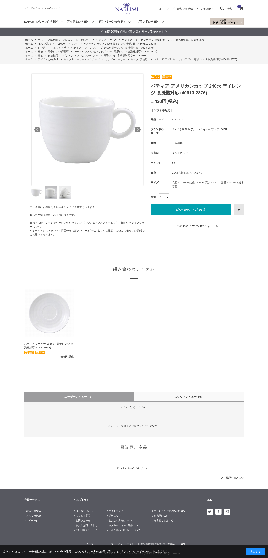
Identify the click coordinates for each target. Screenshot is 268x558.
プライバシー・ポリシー (123, 544)
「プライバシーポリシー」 (136, 551)
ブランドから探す (148, 21)
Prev (37, 130)
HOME (183, 544)
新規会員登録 (185, 8)
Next (138, 130)
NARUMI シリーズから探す (41, 21)
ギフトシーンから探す (112, 21)
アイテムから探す (78, 21)
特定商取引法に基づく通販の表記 (158, 544)
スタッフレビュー (189, 396)
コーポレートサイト (96, 544)
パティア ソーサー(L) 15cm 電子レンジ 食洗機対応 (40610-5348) (48, 345)
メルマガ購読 (33, 515)
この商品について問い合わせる (197, 226)
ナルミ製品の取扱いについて (124, 530)
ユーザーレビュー (79, 396)
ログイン (164, 8)
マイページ (32, 520)
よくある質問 (83, 515)
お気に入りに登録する (239, 209)
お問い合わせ (83, 520)
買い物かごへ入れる (191, 210)
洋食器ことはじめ (163, 520)
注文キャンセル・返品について (126, 525)
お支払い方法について (121, 520)
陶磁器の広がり (162, 515)
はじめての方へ (84, 510)
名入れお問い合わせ (87, 525)
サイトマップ (116, 510)
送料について (116, 515)
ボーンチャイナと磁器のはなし (171, 510)
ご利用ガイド (209, 8)
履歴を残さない (235, 477)
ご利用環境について (87, 530)
